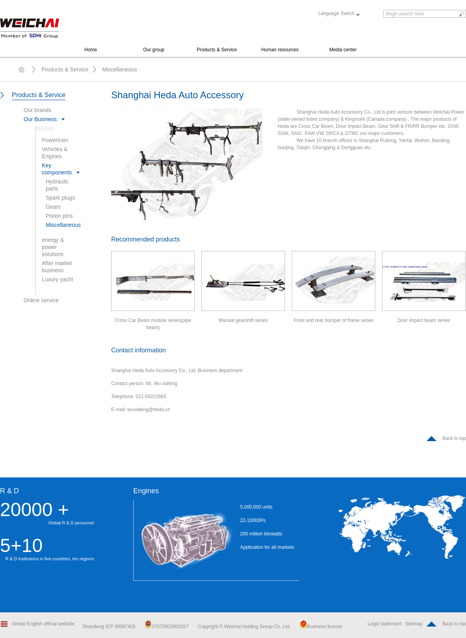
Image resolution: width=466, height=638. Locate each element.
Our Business (40, 119)
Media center (342, 49)
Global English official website (43, 624)
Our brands (37, 110)
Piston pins (59, 216)
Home (90, 49)
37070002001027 (166, 626)
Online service (41, 300)
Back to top (454, 438)
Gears (53, 207)
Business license (321, 626)
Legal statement (384, 624)
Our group (153, 49)
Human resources (280, 49)
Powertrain (55, 140)
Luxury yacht (57, 279)
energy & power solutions (53, 247)
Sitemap (414, 624)
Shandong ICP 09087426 (109, 626)
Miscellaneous (119, 69)
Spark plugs (60, 198)
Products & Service (217, 49)
